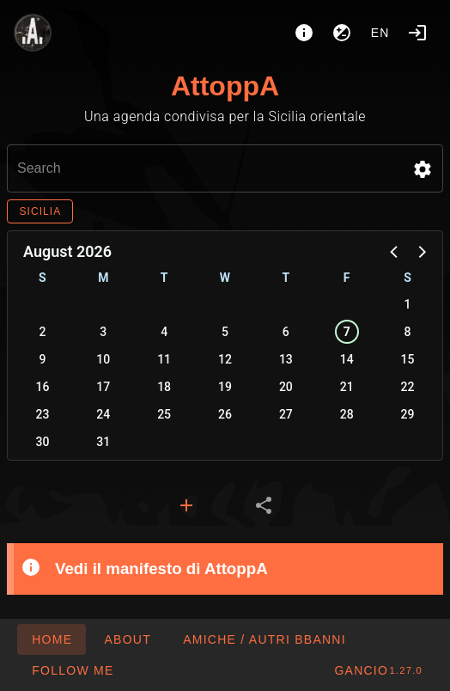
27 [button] (286, 414)
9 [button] (42, 359)
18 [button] (164, 387)
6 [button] (286, 332)
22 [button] (408, 387)
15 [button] (408, 359)
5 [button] (225, 332)
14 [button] (347, 359)
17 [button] (103, 387)
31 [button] (103, 442)
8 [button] (407, 332)
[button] (422, 169)
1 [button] (407, 304)
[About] (304, 33)
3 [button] (103, 332)
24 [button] (103, 414)
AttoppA (225, 85)
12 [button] (225, 359)
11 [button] (164, 359)
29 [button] (408, 414)
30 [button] (42, 442)
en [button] (380, 33)
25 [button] (164, 414)
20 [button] (286, 387)
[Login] (417, 33)
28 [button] (347, 414)
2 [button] (42, 332)
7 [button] (347, 332)
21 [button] (347, 387)
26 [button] (225, 414)
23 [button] (42, 414)
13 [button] (286, 359)
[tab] (186, 505)
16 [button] (42, 387)
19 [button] (225, 387)
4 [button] (164, 332)
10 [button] (103, 359)
